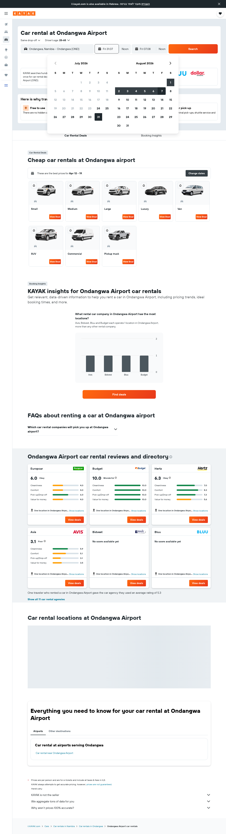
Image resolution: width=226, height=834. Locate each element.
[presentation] (170, 456)
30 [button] (90, 117)
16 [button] (89, 99)
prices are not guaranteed (99, 784)
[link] (119, 394)
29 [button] (81, 117)
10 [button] (98, 91)
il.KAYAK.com (34, 826)
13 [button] (64, 99)
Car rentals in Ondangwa (91, 826)
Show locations (76, 510)
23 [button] (89, 108)
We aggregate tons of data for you (121, 801)
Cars (47, 826)
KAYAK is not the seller (121, 795)
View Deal (55, 216)
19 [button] (55, 108)
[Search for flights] (6, 24)
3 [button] (98, 82)
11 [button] (107, 91)
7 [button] (72, 91)
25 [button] (107, 108)
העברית (145, 4)
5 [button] (55, 91)
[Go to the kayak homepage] (24, 13)
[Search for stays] (6, 32)
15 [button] (81, 99)
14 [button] (72, 99)
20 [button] (64, 108)
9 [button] (90, 91)
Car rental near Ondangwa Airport (54, 753)
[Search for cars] (6, 39)
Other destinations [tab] (60, 731)
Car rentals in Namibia (64, 826)
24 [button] (98, 108)
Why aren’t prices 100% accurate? (121, 808)
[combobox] (31, 40)
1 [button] (81, 82)
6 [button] (64, 91)
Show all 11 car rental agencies (46, 599)
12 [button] (55, 99)
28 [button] (72, 117)
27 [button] (64, 117)
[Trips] (6, 75)
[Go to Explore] (6, 49)
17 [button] (98, 99)
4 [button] (107, 82)
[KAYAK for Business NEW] (6, 64)
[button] (219, 3)
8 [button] (81, 91)
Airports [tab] (38, 731)
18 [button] (107, 99)
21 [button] (72, 108)
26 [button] (55, 117)
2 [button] (90, 82)
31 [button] (98, 117)
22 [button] (81, 108)
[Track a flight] (6, 57)
